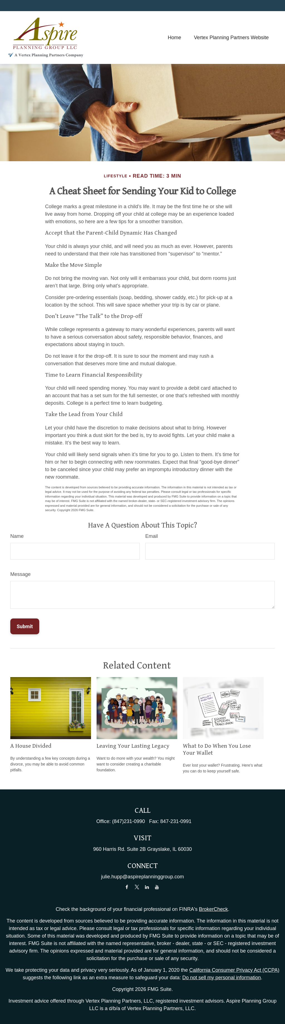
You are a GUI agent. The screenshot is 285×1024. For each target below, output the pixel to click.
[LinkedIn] (147, 887)
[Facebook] (127, 887)
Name (17, 536)
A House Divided (30, 746)
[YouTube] (157, 887)
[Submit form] (24, 626)
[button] (174, 37)
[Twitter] (137, 887)
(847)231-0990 (128, 821)
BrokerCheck (213, 909)
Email (151, 536)
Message (20, 574)
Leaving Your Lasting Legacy (133, 746)
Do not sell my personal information (221, 977)
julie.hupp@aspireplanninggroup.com (142, 876)
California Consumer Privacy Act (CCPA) (234, 970)
